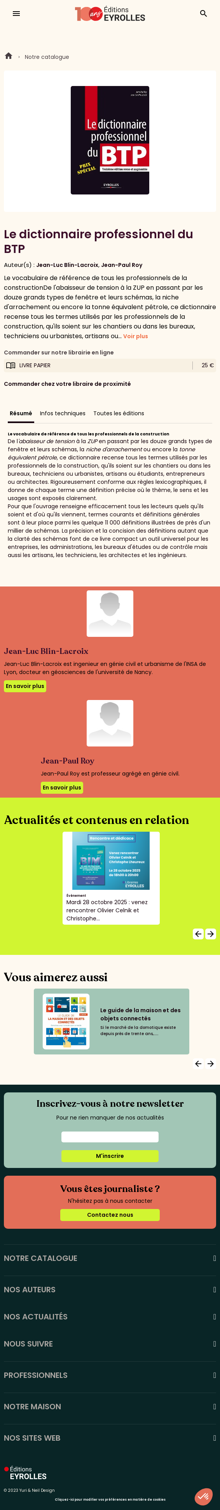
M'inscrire (110, 1156)
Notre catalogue (47, 57)
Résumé (21, 413)
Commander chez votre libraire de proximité (67, 384)
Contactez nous (110, 1215)
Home (8, 57)
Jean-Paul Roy (121, 265)
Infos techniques (63, 413)
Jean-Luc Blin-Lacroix (67, 265)
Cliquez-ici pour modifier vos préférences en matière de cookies (110, 1500)
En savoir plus (25, 686)
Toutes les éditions (118, 413)
